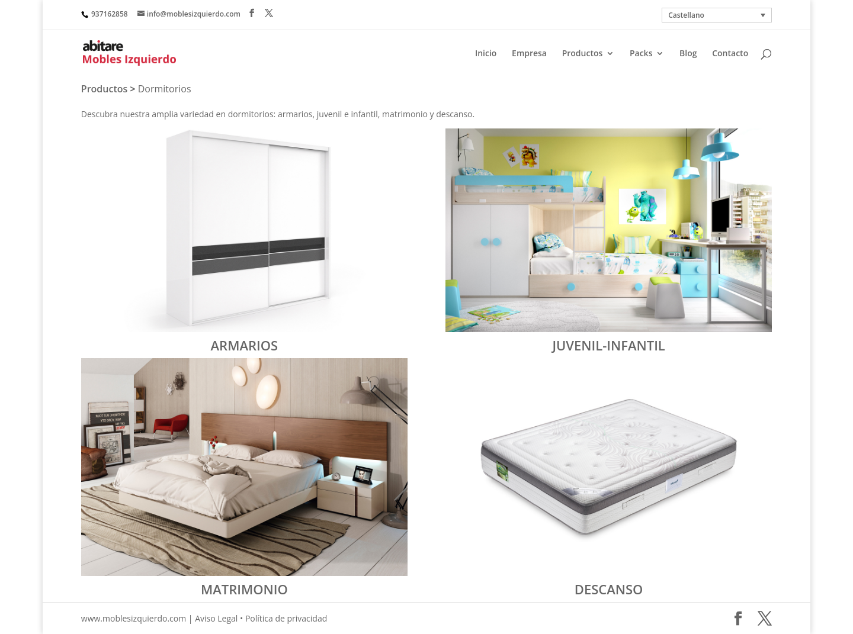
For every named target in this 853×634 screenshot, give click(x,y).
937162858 (109, 14)
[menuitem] (717, 15)
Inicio (485, 54)
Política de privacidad (286, 618)
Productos (582, 54)
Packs (641, 54)
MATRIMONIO (244, 589)
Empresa (529, 54)
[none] (717, 15)
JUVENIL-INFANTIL (608, 345)
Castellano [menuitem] (686, 15)
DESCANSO (609, 589)
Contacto (730, 54)
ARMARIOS (244, 345)
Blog (688, 54)
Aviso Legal (216, 618)
